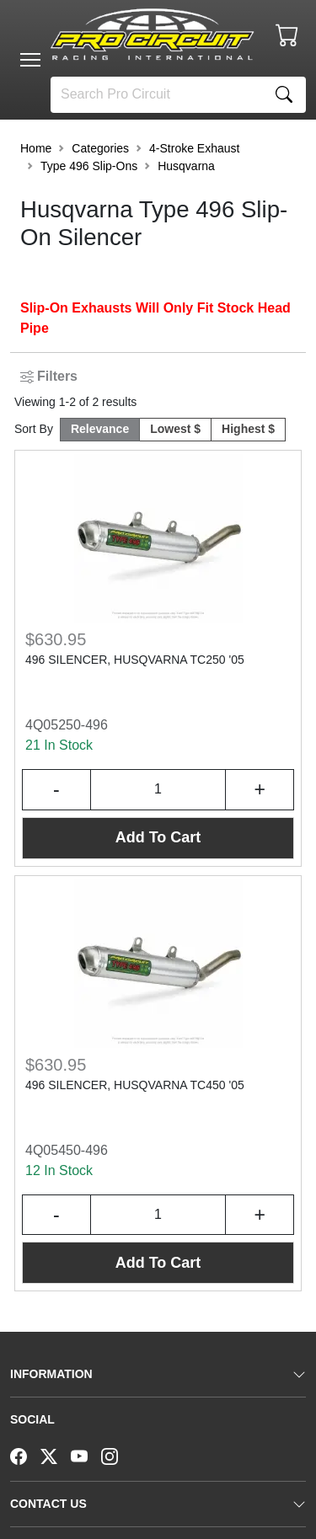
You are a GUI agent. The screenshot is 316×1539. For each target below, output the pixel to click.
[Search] (157, 95)
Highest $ (248, 429)
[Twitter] (55, 1454)
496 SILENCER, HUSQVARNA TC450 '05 (134, 1085)
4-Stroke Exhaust (194, 148)
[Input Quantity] (158, 789)
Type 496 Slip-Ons (88, 166)
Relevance (100, 429)
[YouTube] (86, 1454)
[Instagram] (116, 1454)
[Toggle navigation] (30, 60)
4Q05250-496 (66, 725)
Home (35, 148)
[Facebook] (25, 1454)
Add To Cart (158, 837)
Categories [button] (100, 148)
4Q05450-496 (66, 1150)
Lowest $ (175, 429)
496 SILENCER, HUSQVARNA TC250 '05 (134, 659)
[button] (30, 60)
